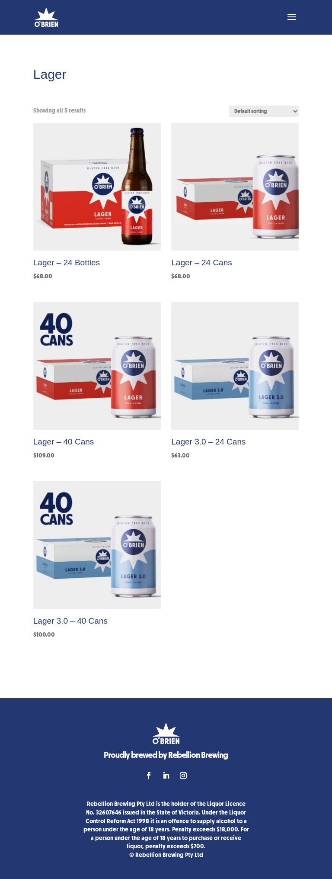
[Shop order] (264, 111)
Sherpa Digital (173, 876)
